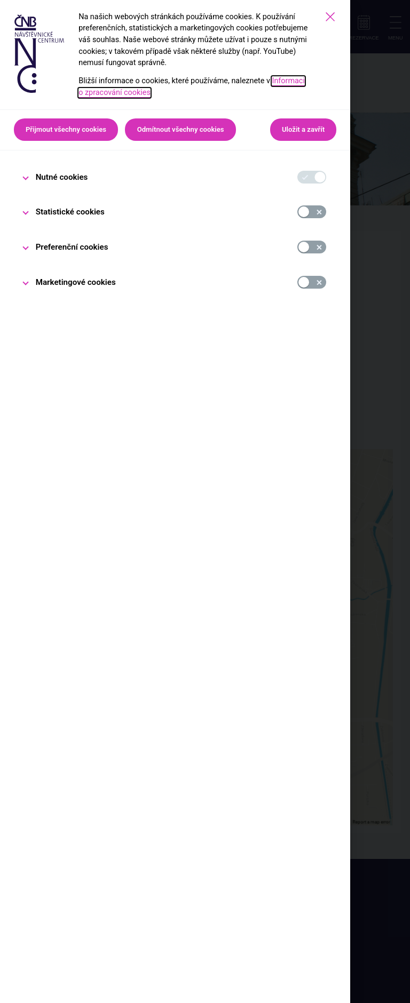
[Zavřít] (330, 17)
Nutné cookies (62, 177)
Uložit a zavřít (303, 129)
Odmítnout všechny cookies (180, 129)
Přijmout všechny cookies (66, 129)
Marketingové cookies (76, 282)
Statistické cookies (70, 212)
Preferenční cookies (72, 247)
